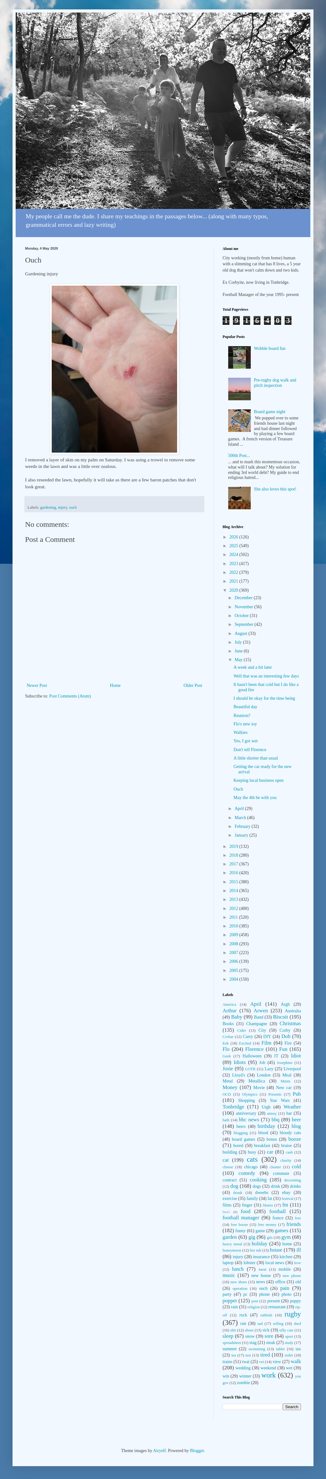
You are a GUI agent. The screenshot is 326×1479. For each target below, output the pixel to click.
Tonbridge (233, 1107)
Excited (245, 1043)
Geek (227, 1056)
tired (265, 1355)
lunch (238, 1269)
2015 (234, 882)
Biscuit (280, 1017)
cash (289, 1152)
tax (298, 1349)
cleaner (275, 1167)
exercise (230, 1198)
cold (296, 1167)
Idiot (296, 1056)
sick (266, 1330)
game (260, 1230)
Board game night (269, 411)
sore (269, 1336)
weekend (268, 1368)
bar (289, 1113)
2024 (234, 554)
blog (296, 1126)
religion (253, 1307)
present (273, 1301)
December (244, 597)
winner (245, 1376)
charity (285, 1160)
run (243, 1323)
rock (243, 1315)
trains (227, 1361)
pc (245, 1294)
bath (226, 1120)
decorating (292, 1180)
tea (233, 1355)
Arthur (230, 1011)
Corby (285, 1030)
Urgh (266, 1107)
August (241, 633)
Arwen (261, 1011)
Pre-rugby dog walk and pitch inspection (275, 383)
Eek (226, 1043)
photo (286, 1294)
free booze (239, 1224)
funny (240, 1230)
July (238, 642)
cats (252, 1159)
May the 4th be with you (255, 797)
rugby (293, 1314)
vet (261, 1362)
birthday (266, 1126)
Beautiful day (245, 706)
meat (262, 1269)
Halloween (252, 1056)
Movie (259, 1087)
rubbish (266, 1315)
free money (267, 1224)
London (264, 1075)
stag (253, 1342)
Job (262, 1062)
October (242, 615)
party (227, 1294)
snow (250, 1336)
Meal (287, 1075)
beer (296, 1120)
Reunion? (242, 715)
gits (269, 1237)
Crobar (228, 1037)
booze (294, 1139)
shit (233, 1330)
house (276, 1250)
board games (243, 1139)
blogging (241, 1133)
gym (286, 1237)
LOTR (250, 1069)
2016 (234, 872)
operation (240, 1288)
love (297, 1263)
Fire (288, 1043)
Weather (292, 1107)
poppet (230, 1301)
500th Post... (239, 455)
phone (264, 1294)
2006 (234, 961)
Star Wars (280, 1100)
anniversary (246, 1113)
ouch (72, 507)
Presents (274, 1094)
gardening (48, 507)
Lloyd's (238, 1075)
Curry (248, 1036)
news (260, 1281)
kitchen (286, 1256)
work (268, 1375)
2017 (234, 864)
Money (230, 1087)
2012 (234, 908)
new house (261, 1275)
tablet (280, 1349)
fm (285, 1205)
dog (234, 1186)
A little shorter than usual (256, 758)
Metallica (257, 1081)
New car (284, 1087)
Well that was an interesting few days (266, 676)
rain (234, 1307)
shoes (249, 1330)
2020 (234, 590)
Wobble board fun (270, 348)
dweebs (261, 1192)
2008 (234, 944)
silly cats (286, 1330)
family (252, 1198)
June (239, 651)
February (242, 826)
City (262, 1030)
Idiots (240, 1062)
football (277, 1211)
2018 (234, 855)
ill (299, 1250)
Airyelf (159, 1450)
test (248, 1355)
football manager (241, 1218)
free (298, 1218)
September (244, 624)
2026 (234, 537)
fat (269, 1198)
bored (238, 1145)
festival (287, 1198)
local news (275, 1262)
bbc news (249, 1120)
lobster (249, 1262)
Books (228, 1023)
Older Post (193, 685)
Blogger (197, 1450)
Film (266, 1043)
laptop (228, 1262)
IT (276, 1056)
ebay (286, 1192)
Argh (285, 1004)
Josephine (284, 1063)
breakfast (262, 1145)
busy (252, 1152)
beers (241, 1126)
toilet (289, 1355)
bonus (271, 1139)
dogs (257, 1186)
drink (275, 1186)
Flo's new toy (245, 724)
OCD (227, 1094)
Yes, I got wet (246, 741)
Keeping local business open (259, 780)
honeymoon (232, 1250)
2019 (234, 846)
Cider (241, 1030)
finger (247, 1205)
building (230, 1152)
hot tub (255, 1250)
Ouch (238, 789)
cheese (228, 1167)
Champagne (256, 1023)
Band (258, 1017)
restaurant (277, 1307)
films (227, 1205)
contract (230, 1180)
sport (289, 1336)
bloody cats (290, 1132)
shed (297, 1323)
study (289, 1343)
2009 (234, 934)
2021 (234, 581)
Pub (297, 1094)
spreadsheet (232, 1343)
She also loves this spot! (275, 489)
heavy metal (232, 1244)
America (229, 1004)
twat (246, 1361)
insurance (261, 1256)
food (245, 1211)
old (298, 1281)
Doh (286, 1036)
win (226, 1376)
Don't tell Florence (250, 749)
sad (260, 1323)
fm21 (226, 1212)
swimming (257, 1349)
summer (230, 1349)
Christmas (290, 1023)
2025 (234, 545)
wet (289, 1368)
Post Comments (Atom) (70, 696)
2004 (234, 979)
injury (62, 507)
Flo (226, 1049)
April (239, 808)
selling (278, 1323)
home (287, 1244)
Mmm (285, 1081)
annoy (272, 1113)
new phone (292, 1276)
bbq (275, 1120)
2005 (234, 970)
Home (115, 685)
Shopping (246, 1100)
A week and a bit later (253, 667)
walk (296, 1361)
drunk (237, 1193)
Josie (228, 1069)
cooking (258, 1180)
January (241, 835)
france (277, 1218)
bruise (286, 1145)
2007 (234, 952)
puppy (295, 1301)
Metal (228, 1081)
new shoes (238, 1282)
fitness (268, 1205)
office (280, 1281)
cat (226, 1160)
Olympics (249, 1094)
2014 (234, 890)
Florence (254, 1049)
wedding (242, 1368)
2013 (234, 899)
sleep (228, 1336)
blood (263, 1132)
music (229, 1275)
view (277, 1361)
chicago (251, 1167)
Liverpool (292, 1068)
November (244, 607)
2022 (234, 572)
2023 (234, 563)
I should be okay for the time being (264, 698)
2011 (234, 917)
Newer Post (37, 685)
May (239, 659)
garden (230, 1237)
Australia (293, 1011)
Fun (283, 1049)
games (281, 1230)
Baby (236, 1017)
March (240, 817)
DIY (267, 1036)
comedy (247, 1173)
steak (270, 1342)
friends (293, 1224)
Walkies (241, 732)
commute (281, 1173)
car (270, 1152)
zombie (243, 1382)
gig (252, 1237)
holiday (259, 1244)
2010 (234, 926)
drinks (295, 1186)
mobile (285, 1269)
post (254, 1301)
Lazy (269, 1068)
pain (284, 1288)
